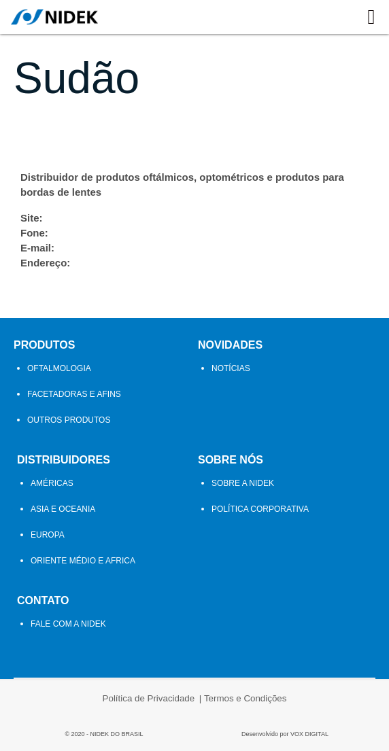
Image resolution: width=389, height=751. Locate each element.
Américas (52, 483)
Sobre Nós (230, 460)
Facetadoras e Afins (74, 394)
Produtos (44, 345)
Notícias (231, 368)
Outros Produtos (68, 420)
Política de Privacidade (149, 698)
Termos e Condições (245, 698)
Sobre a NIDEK (243, 483)
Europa (48, 535)
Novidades (230, 345)
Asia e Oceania (63, 509)
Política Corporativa (260, 509)
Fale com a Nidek (68, 624)
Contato (43, 600)
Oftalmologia (59, 368)
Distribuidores (63, 460)
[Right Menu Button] (371, 17)
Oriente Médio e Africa (83, 560)
